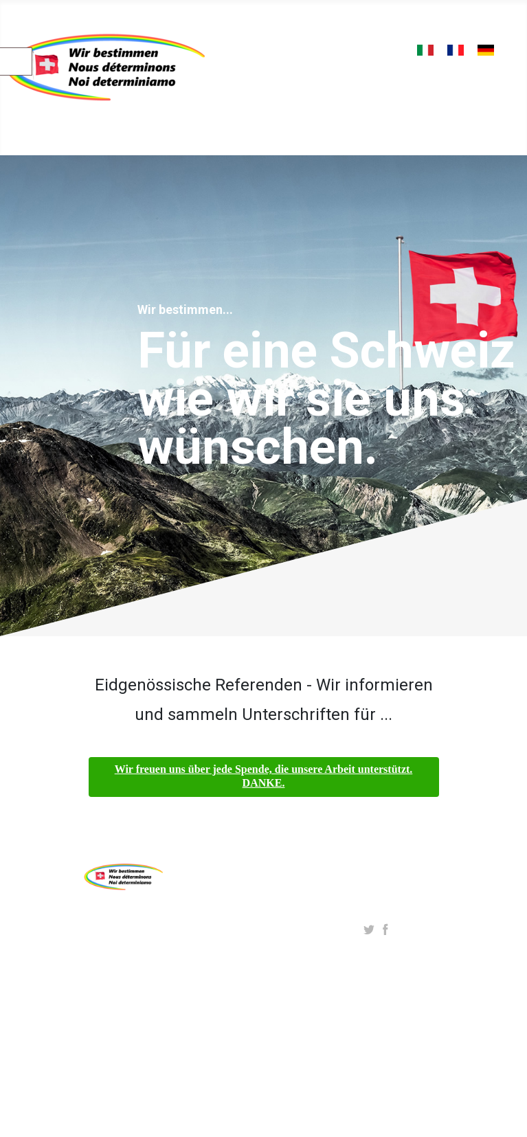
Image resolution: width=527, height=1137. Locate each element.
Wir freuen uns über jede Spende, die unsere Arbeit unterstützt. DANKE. (264, 776)
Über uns (198, 915)
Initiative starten (215, 938)
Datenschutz (207, 985)
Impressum (204, 962)
